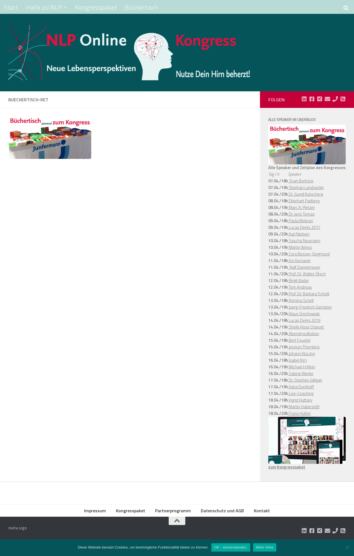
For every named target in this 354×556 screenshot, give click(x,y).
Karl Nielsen (298, 234)
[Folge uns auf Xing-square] (319, 99)
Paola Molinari (300, 221)
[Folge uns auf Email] (327, 99)
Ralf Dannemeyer (304, 267)
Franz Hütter (299, 413)
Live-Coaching (300, 393)
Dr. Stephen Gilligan (305, 380)
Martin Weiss (300, 247)
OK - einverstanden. (230, 547)
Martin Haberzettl (303, 407)
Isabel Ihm (297, 360)
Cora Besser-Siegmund (309, 254)
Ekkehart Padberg (303, 201)
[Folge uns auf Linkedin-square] (304, 99)
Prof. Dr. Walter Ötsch (307, 274)
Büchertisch (141, 7)
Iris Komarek (299, 260)
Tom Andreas (300, 287)
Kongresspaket (96, 7)
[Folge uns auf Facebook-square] (312, 99)
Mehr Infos (265, 547)
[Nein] (347, 547)
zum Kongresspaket (286, 467)
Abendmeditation (303, 333)
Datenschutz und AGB (222, 510)
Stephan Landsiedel (306, 187)
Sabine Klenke (300, 373)
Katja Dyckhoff (301, 387)
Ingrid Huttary (300, 400)
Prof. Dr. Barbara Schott (308, 294)
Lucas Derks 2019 (304, 320)
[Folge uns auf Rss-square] (343, 99)
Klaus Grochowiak (304, 314)
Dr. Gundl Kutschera (305, 194)
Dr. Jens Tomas (301, 214)
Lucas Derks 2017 (304, 227)
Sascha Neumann (304, 240)
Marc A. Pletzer (301, 207)
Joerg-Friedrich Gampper (310, 307)
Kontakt (262, 510)
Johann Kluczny (301, 353)
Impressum (95, 510)
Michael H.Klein (301, 367)
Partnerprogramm (173, 510)
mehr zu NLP (44, 7)
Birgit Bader (298, 280)
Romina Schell (301, 300)
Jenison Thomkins (304, 347)
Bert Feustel (299, 340)
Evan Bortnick (300, 181)
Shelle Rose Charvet (306, 327)
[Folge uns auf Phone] (335, 99)
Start (11, 7)
